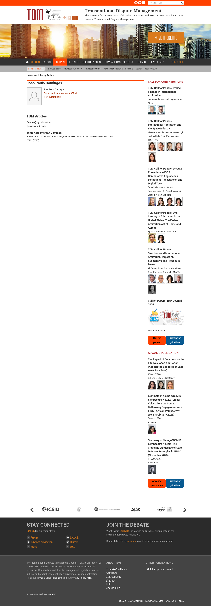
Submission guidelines (175, 340)
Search (139, 68)
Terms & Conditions (116, 569)
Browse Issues (54, 68)
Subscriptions (113, 576)
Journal (60, 62)
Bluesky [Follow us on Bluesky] (140, 2)
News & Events (158, 62)
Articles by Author (93, 68)
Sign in (35, 62)
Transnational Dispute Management (52, 14)
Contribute (111, 572)
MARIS (53, 594)
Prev (32, 509)
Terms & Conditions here (49, 577)
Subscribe (177, 62)
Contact (110, 580)
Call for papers (157, 340)
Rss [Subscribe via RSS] (143, 2)
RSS (72, 546)
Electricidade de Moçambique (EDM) (60, 93)
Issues (34, 537)
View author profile (52, 96)
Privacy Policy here (81, 577)
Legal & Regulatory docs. (85, 62)
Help (108, 584)
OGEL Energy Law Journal (159, 569)
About (47, 62)
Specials (129, 68)
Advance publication (113, 68)
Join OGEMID (166, 37)
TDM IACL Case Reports (119, 62)
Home (27, 62)
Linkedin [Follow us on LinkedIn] (136, 2)
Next (185, 509)
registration (130, 541)
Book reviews (150, 68)
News (34, 546)
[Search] (166, 3)
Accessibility (113, 587)
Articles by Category (73, 68)
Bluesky (74, 542)
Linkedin (74, 537)
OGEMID (141, 62)
